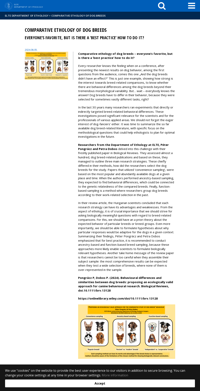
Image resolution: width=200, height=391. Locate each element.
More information (115, 375)
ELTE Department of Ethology (26, 15)
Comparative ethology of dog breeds (78, 15)
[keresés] (162, 6)
